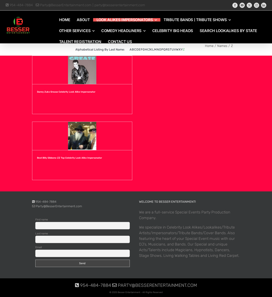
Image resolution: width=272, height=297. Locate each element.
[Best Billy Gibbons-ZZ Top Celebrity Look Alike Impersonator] (82, 136)
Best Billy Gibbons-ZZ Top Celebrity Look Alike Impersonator (69, 158)
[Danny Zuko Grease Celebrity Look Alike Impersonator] (82, 70)
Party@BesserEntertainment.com (63, 5)
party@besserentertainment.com (119, 5)
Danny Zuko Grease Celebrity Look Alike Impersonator (66, 92)
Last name (41, 233)
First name (41, 219)
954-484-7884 (19, 5)
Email (38, 247)
